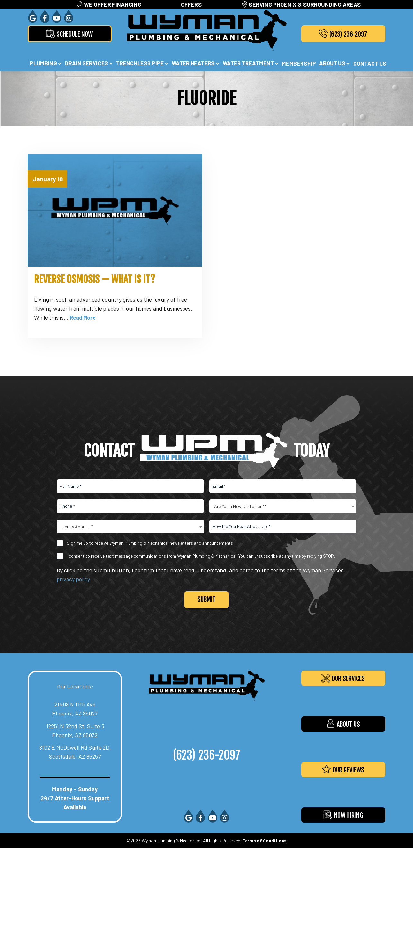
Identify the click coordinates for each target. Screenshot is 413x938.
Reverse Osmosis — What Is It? (94, 279)
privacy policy (73, 578)
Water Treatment (248, 63)
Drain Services (86, 63)
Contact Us (369, 63)
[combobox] (283, 506)
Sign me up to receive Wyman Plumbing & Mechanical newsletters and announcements (150, 542)
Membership (299, 63)
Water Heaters (193, 63)
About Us (332, 63)
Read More (83, 316)
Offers (191, 4)
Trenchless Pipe (140, 63)
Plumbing (43, 63)
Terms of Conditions (264, 839)
